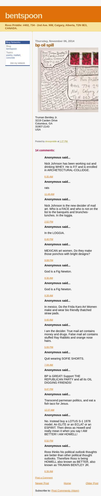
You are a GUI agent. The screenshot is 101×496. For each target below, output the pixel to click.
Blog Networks (13, 42)
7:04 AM (48, 365)
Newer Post (42, 483)
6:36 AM (48, 471)
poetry (9, 55)
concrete (10, 57)
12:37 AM (49, 410)
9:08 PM (48, 260)
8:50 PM (48, 441)
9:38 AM (48, 295)
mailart (16, 55)
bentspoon (23, 15)
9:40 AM (48, 320)
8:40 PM (48, 239)
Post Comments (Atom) (65, 490)
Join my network (17, 63)
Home (67, 483)
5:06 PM (48, 347)
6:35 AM (48, 176)
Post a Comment (44, 477)
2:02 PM (48, 221)
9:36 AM (48, 278)
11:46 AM (49, 194)
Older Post (92, 483)
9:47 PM (48, 389)
